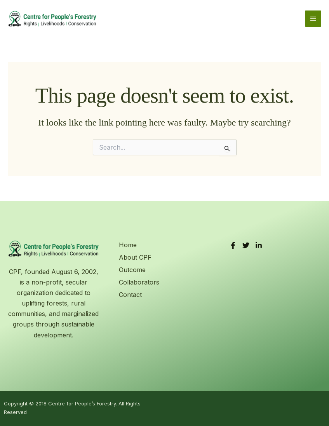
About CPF (135, 257)
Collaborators (139, 282)
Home (128, 245)
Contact (130, 295)
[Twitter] (245, 245)
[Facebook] (233, 245)
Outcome (132, 270)
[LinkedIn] (258, 245)
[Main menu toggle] (313, 18)
